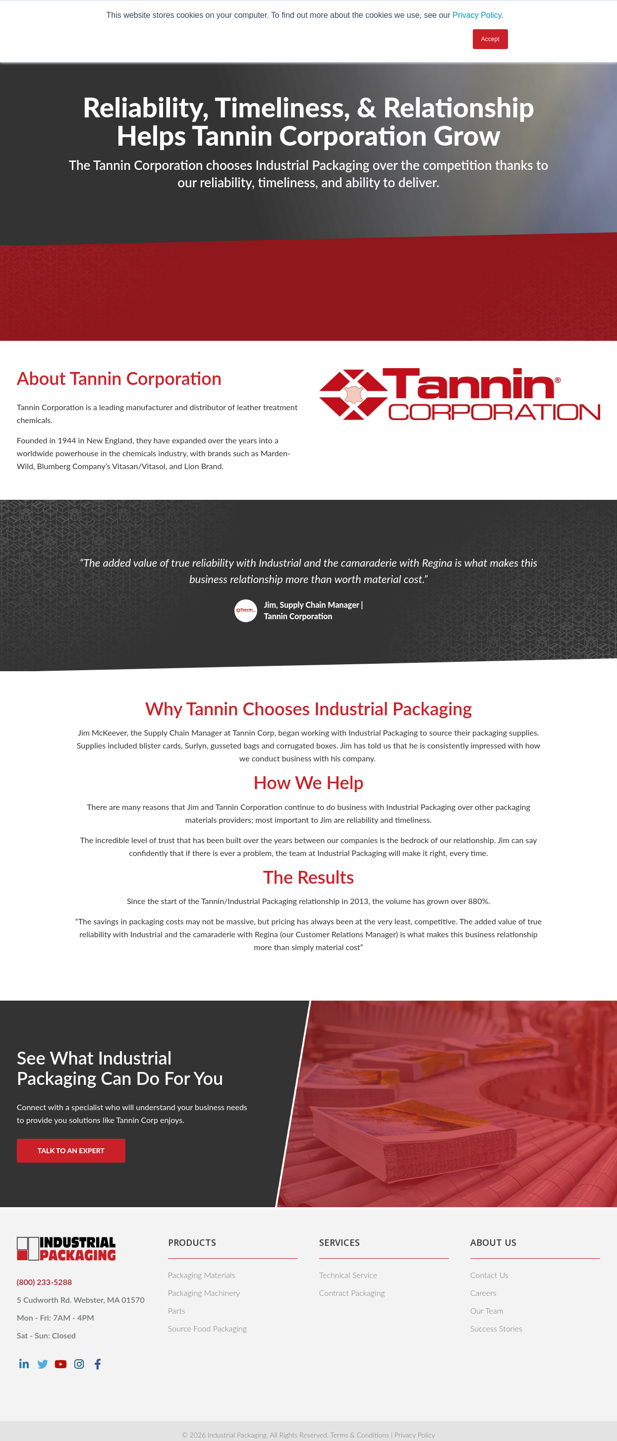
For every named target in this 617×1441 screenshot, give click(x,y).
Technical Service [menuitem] (348, 1275)
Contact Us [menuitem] (489, 1275)
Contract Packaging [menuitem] (352, 1292)
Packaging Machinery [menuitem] (204, 1292)
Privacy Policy (476, 15)
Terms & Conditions (359, 1435)
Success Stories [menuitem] (496, 1328)
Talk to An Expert (71, 1150)
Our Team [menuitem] (487, 1310)
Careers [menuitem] (483, 1292)
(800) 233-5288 (44, 1281)
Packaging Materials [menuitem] (201, 1275)
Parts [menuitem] (176, 1310)
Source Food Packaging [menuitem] (207, 1328)
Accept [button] (490, 39)
